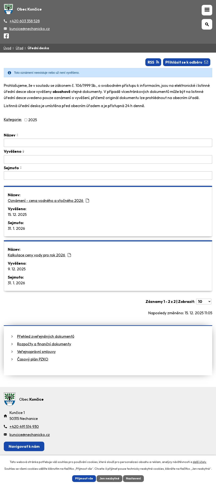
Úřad (19, 48)
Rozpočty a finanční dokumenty (44, 344)
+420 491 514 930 (24, 426)
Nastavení (133, 478)
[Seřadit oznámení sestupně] (17, 136)
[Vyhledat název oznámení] (108, 143)
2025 (32, 119)
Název (9, 135)
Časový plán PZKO (32, 359)
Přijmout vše (84, 478)
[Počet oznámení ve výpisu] (203, 301)
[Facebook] (6, 36)
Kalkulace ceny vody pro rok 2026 (39, 255)
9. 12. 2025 (17, 269)
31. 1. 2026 (16, 228)
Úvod (7, 48)
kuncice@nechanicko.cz (29, 28)
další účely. (200, 462)
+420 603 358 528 (24, 21)
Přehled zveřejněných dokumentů (45, 336)
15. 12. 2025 (17, 214)
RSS (153, 62)
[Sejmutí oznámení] (108, 175)
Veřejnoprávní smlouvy (36, 351)
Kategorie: (13, 119)
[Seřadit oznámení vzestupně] (17, 134)
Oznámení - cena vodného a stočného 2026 (48, 200)
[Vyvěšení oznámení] (108, 159)
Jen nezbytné (109, 478)
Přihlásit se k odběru (186, 62)
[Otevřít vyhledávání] (207, 24)
